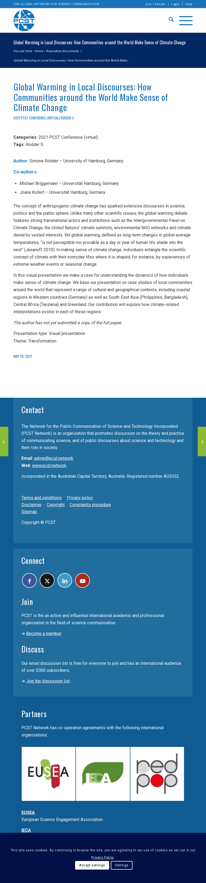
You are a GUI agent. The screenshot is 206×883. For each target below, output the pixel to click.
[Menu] (183, 20)
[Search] (168, 20)
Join (27, 601)
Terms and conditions (41, 497)
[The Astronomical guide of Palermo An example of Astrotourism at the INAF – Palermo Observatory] (202, 441)
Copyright (56, 504)
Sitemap (29, 511)
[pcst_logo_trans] (24, 20)
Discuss (32, 649)
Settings (121, 865)
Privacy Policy (102, 857)
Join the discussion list (48, 681)
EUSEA (28, 812)
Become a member (43, 633)
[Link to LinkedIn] (64, 580)
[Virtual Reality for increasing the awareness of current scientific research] (4, 441)
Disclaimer (31, 504)
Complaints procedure (90, 504)
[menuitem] (155, 4)
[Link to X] (47, 580)
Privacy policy (80, 497)
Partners (34, 713)
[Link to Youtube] (82, 580)
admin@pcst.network (53, 458)
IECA (26, 830)
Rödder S (67, 118)
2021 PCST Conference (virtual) (36, 118)
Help (189, 4)
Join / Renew (155, 4)
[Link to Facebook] (29, 580)
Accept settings (92, 865)
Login (175, 4)
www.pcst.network (49, 465)
